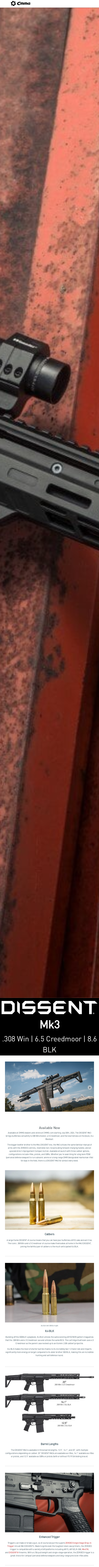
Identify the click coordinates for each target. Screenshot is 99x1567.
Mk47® (85, 1549)
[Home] (47, 3)
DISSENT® (13, 1552)
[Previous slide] (9, 1087)
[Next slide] (90, 1087)
